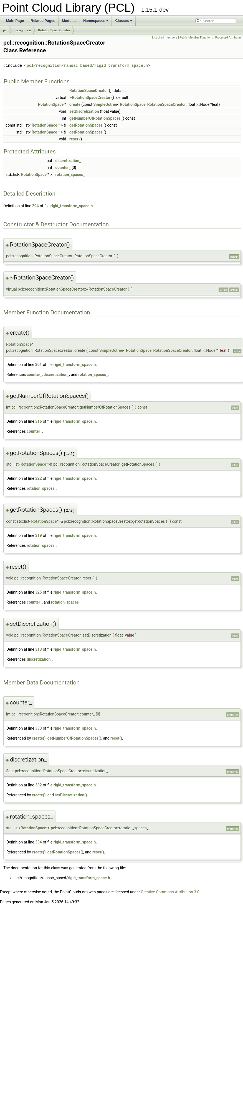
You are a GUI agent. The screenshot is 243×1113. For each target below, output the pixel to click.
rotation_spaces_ (70, 174)
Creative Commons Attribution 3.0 (170, 892)
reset (73, 139)
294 (35, 206)
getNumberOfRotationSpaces (95, 118)
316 (38, 421)
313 (38, 649)
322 (38, 478)
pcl (5, 30)
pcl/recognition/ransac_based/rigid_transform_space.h (87, 65)
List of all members (164, 37)
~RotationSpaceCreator (89, 97)
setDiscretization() (71, 795)
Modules (69, 21)
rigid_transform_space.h (71, 206)
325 (38, 592)
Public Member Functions (196, 37)
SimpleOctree (105, 104)
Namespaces (96, 21)
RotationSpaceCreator (54, 30)
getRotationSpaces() (65, 852)
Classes (123, 21)
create (74, 104)
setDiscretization (84, 111)
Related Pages (43, 21)
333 (38, 728)
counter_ (63, 167)
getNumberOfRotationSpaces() (74, 738)
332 (38, 785)
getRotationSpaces (86, 125)
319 (38, 535)
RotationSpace (51, 104)
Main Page (15, 21)
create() (38, 738)
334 (38, 842)
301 (38, 364)
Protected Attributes (228, 37)
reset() (116, 738)
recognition (22, 30)
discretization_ (68, 160)
